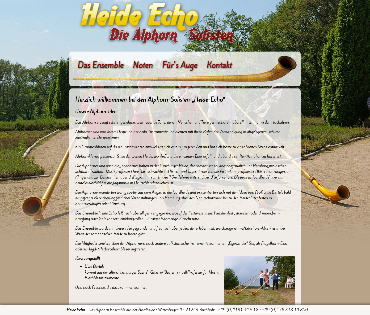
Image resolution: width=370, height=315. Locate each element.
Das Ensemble (100, 65)
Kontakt (219, 65)
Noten (143, 65)
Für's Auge (179, 65)
